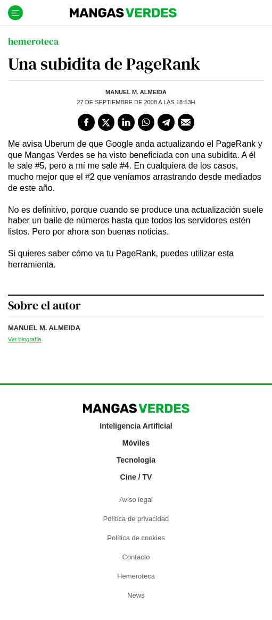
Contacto (136, 557)
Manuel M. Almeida (136, 92)
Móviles (136, 443)
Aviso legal (136, 500)
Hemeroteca (136, 576)
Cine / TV (136, 477)
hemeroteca (33, 41)
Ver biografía (24, 339)
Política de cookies (135, 538)
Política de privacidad (136, 519)
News (136, 595)
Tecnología (136, 460)
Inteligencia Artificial (136, 426)
